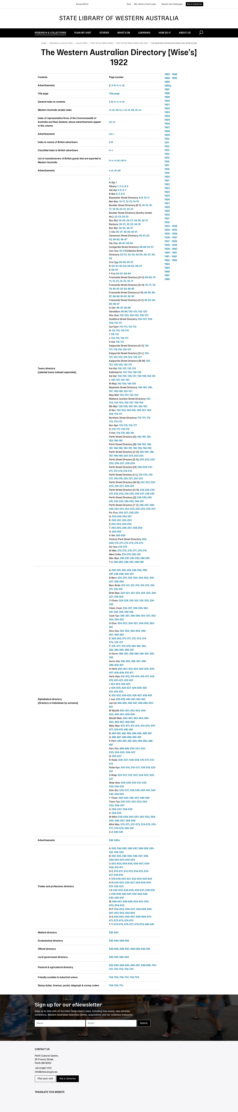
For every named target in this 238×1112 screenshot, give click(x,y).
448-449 (142, 703)
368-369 (119, 635)
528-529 (125, 783)
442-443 (140, 699)
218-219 (118, 479)
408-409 (119, 673)
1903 (167, 112)
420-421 (118, 680)
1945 (167, 268)
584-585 (122, 849)
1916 (167, 162)
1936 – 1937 (171, 238)
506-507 (130, 753)
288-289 (139, 562)
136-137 (132, 376)
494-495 (142, 741)
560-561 (133, 817)
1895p (168, 86)
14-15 (136, 202)
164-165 (131, 410)
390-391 (143, 654)
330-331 (133, 601)
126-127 (137, 357)
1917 (167, 166)
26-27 (129, 221)
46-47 (124, 240)
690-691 (145, 949)
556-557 (119, 806)
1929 (167, 211)
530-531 (136, 783)
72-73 (115, 281)
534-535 (119, 787)
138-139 (141, 376)
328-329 (118, 597)
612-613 (128, 871)
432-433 (118, 692)
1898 (167, 93)
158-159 (138, 403)
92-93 (131, 297)
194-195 (147, 448)
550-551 (125, 802)
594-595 (127, 856)
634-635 (128, 890)
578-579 (118, 828)
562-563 (144, 817)
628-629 (140, 883)
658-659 (141, 909)
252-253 (129, 509)
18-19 (115, 209)
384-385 (119, 650)
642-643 (137, 894)
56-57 (147, 255)
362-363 (124, 631)
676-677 (128, 924)
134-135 (137, 372)
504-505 (119, 753)
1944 (167, 264)
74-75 (123, 281)
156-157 (128, 403)
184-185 (118, 441)
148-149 (118, 391)
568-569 (130, 821)
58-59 (122, 262)
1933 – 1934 (171, 226)
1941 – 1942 (171, 257)
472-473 (135, 726)
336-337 (127, 608)
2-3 (121, 186)
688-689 (135, 949)
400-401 (119, 665)
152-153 (133, 395)
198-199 (118, 456)
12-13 (129, 202)
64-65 (130, 266)
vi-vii (121, 102)
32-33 (130, 224)
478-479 (118, 730)
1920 (167, 177)
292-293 (126, 570)
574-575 (145, 825)
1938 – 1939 (171, 245)
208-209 (130, 463)
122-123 (118, 357)
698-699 (145, 965)
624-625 (147, 879)
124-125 (127, 357)
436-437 (136, 696)
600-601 (119, 860)
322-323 (135, 593)
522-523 (133, 775)
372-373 (136, 639)
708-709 (134, 977)
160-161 (133, 407)
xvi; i (111, 134)
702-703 (118, 969)
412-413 (125, 677)
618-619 (118, 875)
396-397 (135, 661)
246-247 (139, 501)
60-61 (130, 262)
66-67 (138, 266)
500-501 (134, 749)
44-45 (116, 240)
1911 (167, 143)
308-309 (119, 582)
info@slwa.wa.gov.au (46, 1072)
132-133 (131, 369)
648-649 (127, 902)
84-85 (131, 289)
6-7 (124, 190)
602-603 (130, 860)
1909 (167, 135)
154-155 (118, 403)
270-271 (118, 543)
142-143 (125, 380)
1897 (167, 90)
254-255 (140, 509)
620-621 (126, 879)
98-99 (127, 308)
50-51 (150, 247)
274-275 (138, 543)
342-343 (118, 612)
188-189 (118, 448)
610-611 (119, 868)
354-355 (119, 620)
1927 (167, 203)
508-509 (134, 760)
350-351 (145, 616)
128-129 (118, 365)
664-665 (130, 913)
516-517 (135, 768)
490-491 (136, 737)
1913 (167, 150)
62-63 (122, 266)
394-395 (125, 661)
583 (114, 849)
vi (123, 86)
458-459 (130, 715)
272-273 (128, 543)
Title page (114, 94)
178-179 (125, 429)
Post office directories (102, 43)
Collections (81, 43)
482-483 (126, 734)
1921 (167, 181)
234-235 (129, 494)
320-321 (125, 593)
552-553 (136, 802)
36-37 (130, 228)
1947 (167, 276)
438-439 (147, 696)
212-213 (118, 471)
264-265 (127, 524)
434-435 (126, 696)
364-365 (135, 631)
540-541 (145, 790)
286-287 (128, 562)
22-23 (130, 209)
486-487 (147, 734)
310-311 (125, 586)
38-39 (127, 232)
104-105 (134, 316)
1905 (167, 120)
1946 (167, 272)
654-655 (119, 906)
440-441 (130, 699)
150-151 (128, 391)
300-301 (129, 574)
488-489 (126, 737)
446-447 (132, 703)
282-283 (134, 558)
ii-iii (114, 86)
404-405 (144, 669)
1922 (167, 185)
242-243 (118, 501)
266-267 (127, 528)
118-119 (117, 350)
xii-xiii (130, 110)
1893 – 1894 (171, 74)
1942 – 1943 (171, 260)
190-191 (128, 448)
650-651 (138, 902)
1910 (167, 139)
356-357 (133, 623)
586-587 (132, 849)
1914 (167, 154)
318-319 (118, 589)
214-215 (127, 471)
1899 (167, 97)
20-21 (122, 209)
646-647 (119, 898)
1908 (167, 131)
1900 (167, 101)
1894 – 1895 (171, 78)
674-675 (129, 921)
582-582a (114, 840)
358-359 (143, 623)
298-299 (118, 574)
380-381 (135, 646)
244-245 (129, 501)
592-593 (119, 852)
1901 (167, 105)
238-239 (149, 494)
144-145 (131, 384)
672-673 (118, 921)
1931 (167, 219)
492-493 (132, 741)
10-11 (147, 198)
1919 (167, 173)
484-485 (136, 734)
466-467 (119, 722)
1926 (167, 200)
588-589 (143, 849)
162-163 (142, 407)
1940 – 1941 (171, 253)
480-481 (128, 730)
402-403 (133, 669)
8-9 (123, 194)
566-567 (119, 821)
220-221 (128, 479)
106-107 (144, 316)
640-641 (126, 894)
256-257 (151, 509)
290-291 (116, 570)
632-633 (119, 887)
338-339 (137, 608)
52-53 (131, 255)
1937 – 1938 (171, 241)
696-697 (135, 965)
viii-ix (118, 110)
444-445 (122, 703)
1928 (167, 207)
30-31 (145, 221)
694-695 (124, 965)
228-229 (129, 486)
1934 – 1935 (171, 230)
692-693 (124, 957)
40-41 (134, 232)
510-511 (144, 760)
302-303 (132, 578)
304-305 (143, 578)
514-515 (125, 768)
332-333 (143, 601)
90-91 (123, 297)
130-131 (128, 365)
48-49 (129, 243)
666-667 (130, 917)
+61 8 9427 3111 (43, 1068)
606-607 (138, 864)
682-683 (113, 933)
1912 (167, 147)
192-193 (137, 448)
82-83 (123, 289)
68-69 (127, 274)
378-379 (125, 646)
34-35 (137, 224)
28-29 (137, 221)
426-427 (126, 688)
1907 (167, 128)
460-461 (127, 718)
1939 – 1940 (171, 249)
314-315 (144, 586)
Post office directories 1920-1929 (132, 43)
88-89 (116, 297)
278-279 (142, 551)
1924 (167, 192)
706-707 (124, 977)
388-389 (133, 654)
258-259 (134, 513)
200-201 (128, 456)
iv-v (119, 86)
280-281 (136, 555)
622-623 (136, 879)
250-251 (119, 509)
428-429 (136, 688)
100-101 (132, 312)
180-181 (130, 433)
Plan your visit (45, 1079)
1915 (167, 158)
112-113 (132, 327)
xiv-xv (138, 110)
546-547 (134, 798)
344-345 (129, 612)
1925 (167, 196)
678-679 (139, 924)
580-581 (129, 828)
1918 (167, 169)
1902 (167, 109)
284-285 (145, 558)
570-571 (124, 825)
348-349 (135, 616)
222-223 (138, 479)
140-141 (151, 376)
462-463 (138, 718)
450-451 (124, 711)
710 (121, 986)
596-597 (137, 856)
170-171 (118, 414)
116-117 (124, 338)
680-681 (149, 924)
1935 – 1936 (171, 234)
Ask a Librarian (67, 1079)
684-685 (124, 941)
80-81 (116, 289)
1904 (167, 116)
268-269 (137, 528)
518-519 (145, 768)
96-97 (116, 304)
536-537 (124, 790)
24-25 (125, 217)
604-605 (127, 864)
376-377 (118, 642)
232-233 (118, 494)
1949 (167, 279)
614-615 (138, 871)
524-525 (143, 775)
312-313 (135, 586)
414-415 (135, 677)
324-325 (145, 593)
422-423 (128, 680)
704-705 (129, 969)
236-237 (139, 494)
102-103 (142, 312)
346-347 (124, 616)
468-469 (130, 722)
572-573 (135, 825)
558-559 (127, 809)
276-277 (132, 551)
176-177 (133, 426)
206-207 (119, 463)
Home (43, 43)
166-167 (141, 410)
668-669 (141, 917)
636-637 (139, 890)
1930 (167, 215)
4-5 (126, 186)
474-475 (145, 726)
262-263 (127, 520)
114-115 (125, 331)
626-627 (129, 883)
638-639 (150, 890)
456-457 (119, 715)
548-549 (144, 798)
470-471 (125, 726)
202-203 (138, 456)
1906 (167, 124)
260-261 (127, 517)
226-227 (119, 486)
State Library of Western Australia (119, 18)
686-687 (124, 949)
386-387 (129, 650)
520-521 (122, 775)
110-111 (118, 323)
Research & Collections (61, 43)
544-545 (119, 794)
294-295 (136, 570)
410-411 (129, 673)
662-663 (119, 913)
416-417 (144, 677)
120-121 (127, 350)
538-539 (134, 790)
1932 (167, 222)
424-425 (125, 684)
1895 (167, 82)
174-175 (118, 422)
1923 (167, 188)
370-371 (126, 639)
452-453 (135, 711)
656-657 (130, 909)
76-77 (130, 281)
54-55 (139, 255)
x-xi (124, 110)
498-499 (124, 749)
